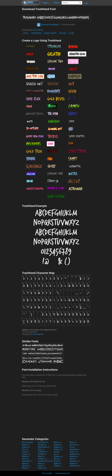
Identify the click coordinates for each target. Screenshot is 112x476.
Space (57, 463)
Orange (58, 456)
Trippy (57, 466)
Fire (72, 447)
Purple (42, 459)
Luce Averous (38, 30)
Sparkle (74, 463)
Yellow (42, 468)
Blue (73, 442)
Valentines (75, 466)
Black (57, 442)
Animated (43, 442)
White (25, 468)
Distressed (44, 447)
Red (57, 459)
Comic (25, 33)
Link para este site (62, 473)
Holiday (42, 454)
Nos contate (47, 473)
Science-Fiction (45, 461)
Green (74, 452)
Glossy (58, 449)
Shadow (74, 461)
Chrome (74, 445)
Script (71, 33)
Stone (41, 466)
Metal (25, 456)
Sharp (25, 463)
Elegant (58, 447)
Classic (26, 447)
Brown (25, 445)
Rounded (27, 461)
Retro (73, 459)
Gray (57, 452)
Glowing (74, 449)
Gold (25, 452)
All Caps (62, 33)
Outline (74, 456)
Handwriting (36, 33)
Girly (41, 449)
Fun (25, 449)
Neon (41, 456)
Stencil (26, 466)
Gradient (42, 452)
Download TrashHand (48, 24)
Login (86, 3)
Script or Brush (50, 33)
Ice (56, 454)
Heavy (26, 454)
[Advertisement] (11, 41)
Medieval (75, 454)
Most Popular (27, 442)
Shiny (41, 463)
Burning (42, 445)
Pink (25, 459)
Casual (58, 445)
